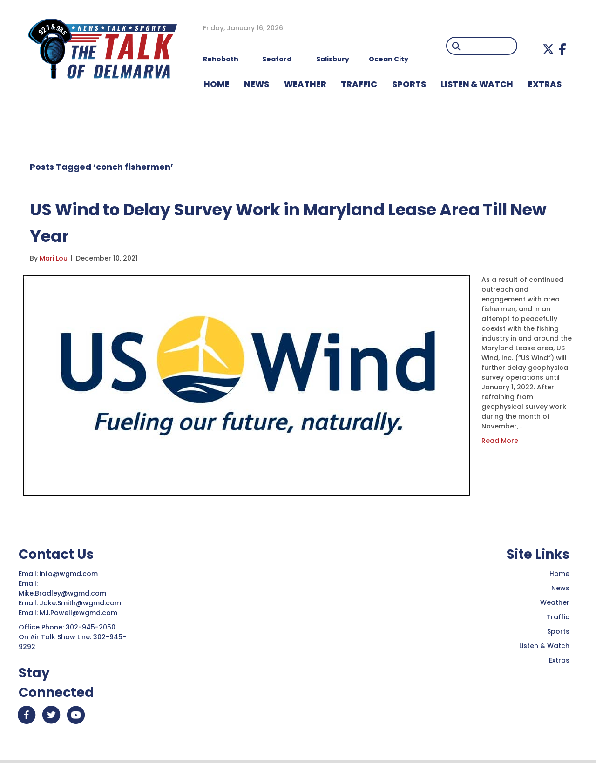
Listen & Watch (544, 645)
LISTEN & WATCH (476, 84)
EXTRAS (545, 84)
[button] (548, 49)
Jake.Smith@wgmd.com (81, 603)
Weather (554, 602)
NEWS (256, 84)
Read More (499, 440)
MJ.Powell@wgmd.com (80, 612)
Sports (409, 84)
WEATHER (305, 84)
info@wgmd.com (70, 573)
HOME (216, 84)
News (560, 588)
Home (559, 573)
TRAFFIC (359, 84)
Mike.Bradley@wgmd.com (62, 593)
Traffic (558, 617)
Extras (559, 660)
